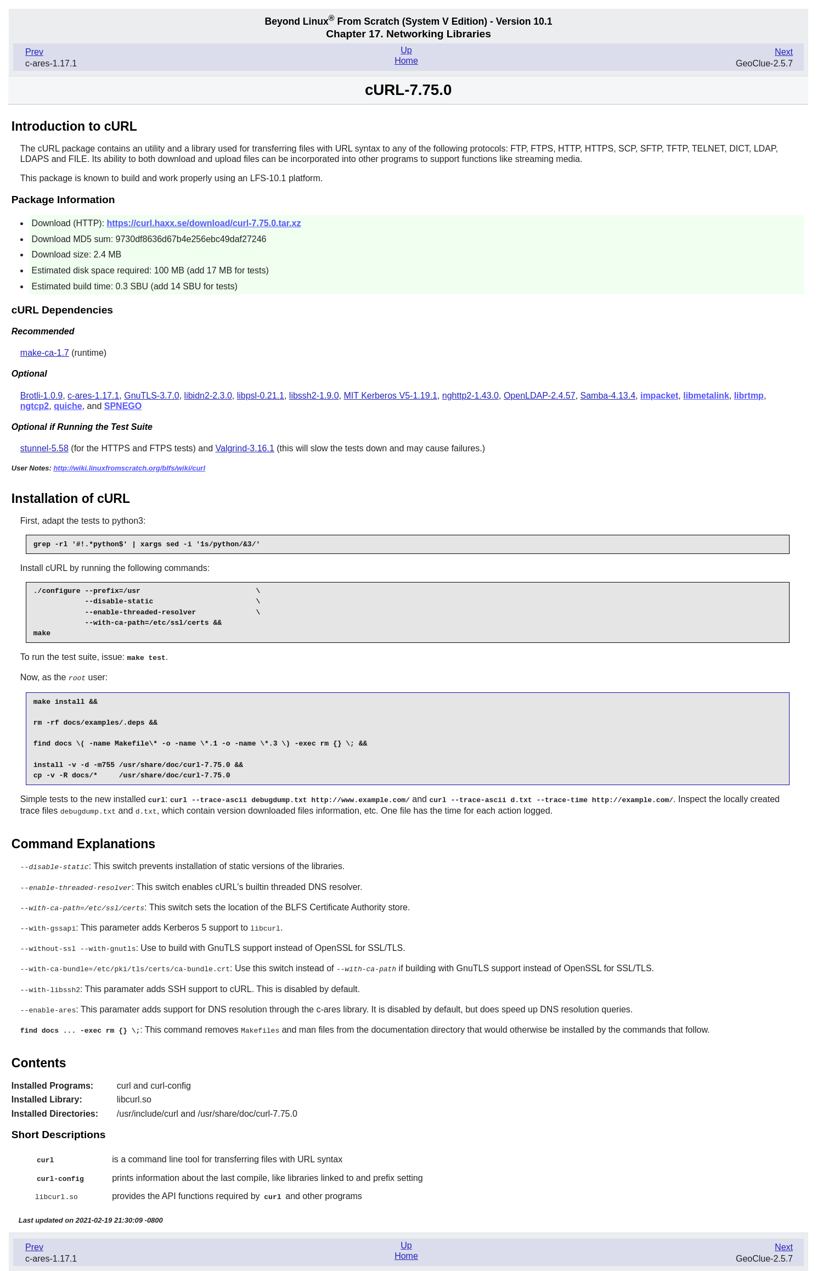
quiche (68, 406)
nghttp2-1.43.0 (470, 395)
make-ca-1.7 (44, 352)
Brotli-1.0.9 (41, 395)
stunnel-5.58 (44, 448)
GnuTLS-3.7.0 (151, 395)
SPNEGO (123, 406)
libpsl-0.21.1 (260, 395)
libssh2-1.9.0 (314, 395)
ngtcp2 (34, 406)
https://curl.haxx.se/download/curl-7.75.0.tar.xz (204, 223)
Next (784, 52)
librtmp (749, 395)
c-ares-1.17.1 (93, 395)
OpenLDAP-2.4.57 (540, 395)
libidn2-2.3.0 (208, 395)
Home (406, 60)
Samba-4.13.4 (608, 395)
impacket (659, 395)
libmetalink (706, 395)
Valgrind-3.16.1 (245, 448)
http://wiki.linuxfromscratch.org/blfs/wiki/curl (129, 468)
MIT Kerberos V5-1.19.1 (390, 395)
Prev (34, 52)
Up (406, 50)
